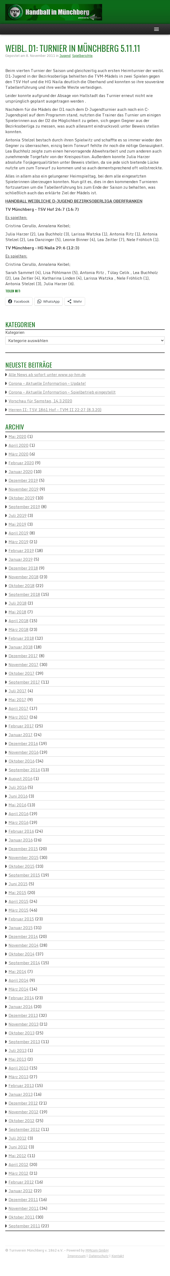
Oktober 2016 (21, 761)
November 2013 (23, 1024)
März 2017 (18, 717)
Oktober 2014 (21, 954)
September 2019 (24, 506)
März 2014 (18, 989)
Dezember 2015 (23, 848)
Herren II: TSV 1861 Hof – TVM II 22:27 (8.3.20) (54, 409)
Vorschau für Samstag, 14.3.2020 (40, 401)
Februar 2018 (21, 638)
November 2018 (23, 577)
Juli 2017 (17, 691)
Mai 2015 (17, 892)
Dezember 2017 (23, 655)
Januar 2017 (20, 734)
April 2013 (18, 1068)
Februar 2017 (21, 726)
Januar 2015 (20, 927)
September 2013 (24, 1041)
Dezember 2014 (23, 936)
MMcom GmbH (96, 1250)
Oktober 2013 (21, 1033)
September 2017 (24, 682)
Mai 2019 (17, 524)
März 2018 (18, 629)
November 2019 (23, 489)
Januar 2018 (20, 647)
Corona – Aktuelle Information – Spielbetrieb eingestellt (62, 392)
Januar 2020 (20, 471)
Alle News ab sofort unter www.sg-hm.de (47, 374)
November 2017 (23, 664)
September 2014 (24, 962)
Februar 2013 (21, 1085)
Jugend (65, 55)
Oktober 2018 (21, 585)
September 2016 (24, 770)
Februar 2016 (21, 831)
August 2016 (20, 778)
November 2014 (23, 945)
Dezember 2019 (23, 480)
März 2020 (18, 454)
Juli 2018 (17, 603)
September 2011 (24, 1226)
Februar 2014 (21, 998)
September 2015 (24, 875)
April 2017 (18, 708)
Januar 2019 (20, 559)
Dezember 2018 (23, 568)
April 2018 (18, 620)
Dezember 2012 (23, 1103)
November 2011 (23, 1208)
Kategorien (14, 332)
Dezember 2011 (23, 1199)
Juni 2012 (18, 1147)
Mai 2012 (17, 1155)
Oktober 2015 (21, 866)
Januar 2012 (20, 1190)
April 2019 (18, 533)
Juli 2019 (17, 515)
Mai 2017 (17, 699)
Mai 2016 (17, 805)
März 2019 (18, 541)
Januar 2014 (20, 1006)
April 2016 (18, 813)
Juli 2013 (17, 1050)
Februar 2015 (21, 919)
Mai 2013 (17, 1059)
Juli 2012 (17, 1138)
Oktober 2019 (21, 498)
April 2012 (18, 1164)
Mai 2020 (17, 436)
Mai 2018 (17, 612)
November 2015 (23, 857)
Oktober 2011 (21, 1217)
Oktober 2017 (21, 673)
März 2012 (18, 1173)
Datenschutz (98, 1256)
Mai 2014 (17, 971)
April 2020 (18, 445)
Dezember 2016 (23, 743)
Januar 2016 (20, 840)
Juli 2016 (17, 787)
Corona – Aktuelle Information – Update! (47, 383)
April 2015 (18, 901)
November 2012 (23, 1112)
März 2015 (18, 910)
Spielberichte (82, 55)
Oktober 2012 (21, 1120)
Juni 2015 (18, 884)
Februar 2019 (21, 550)
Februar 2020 (21, 463)
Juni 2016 (18, 796)
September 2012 (24, 1129)
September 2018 (24, 594)
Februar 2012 (21, 1182)
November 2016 (23, 752)
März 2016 (18, 822)
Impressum (76, 1256)
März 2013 (18, 1076)
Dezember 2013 (23, 1015)
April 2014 (18, 980)
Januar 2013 (20, 1094)
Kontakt (117, 1256)
